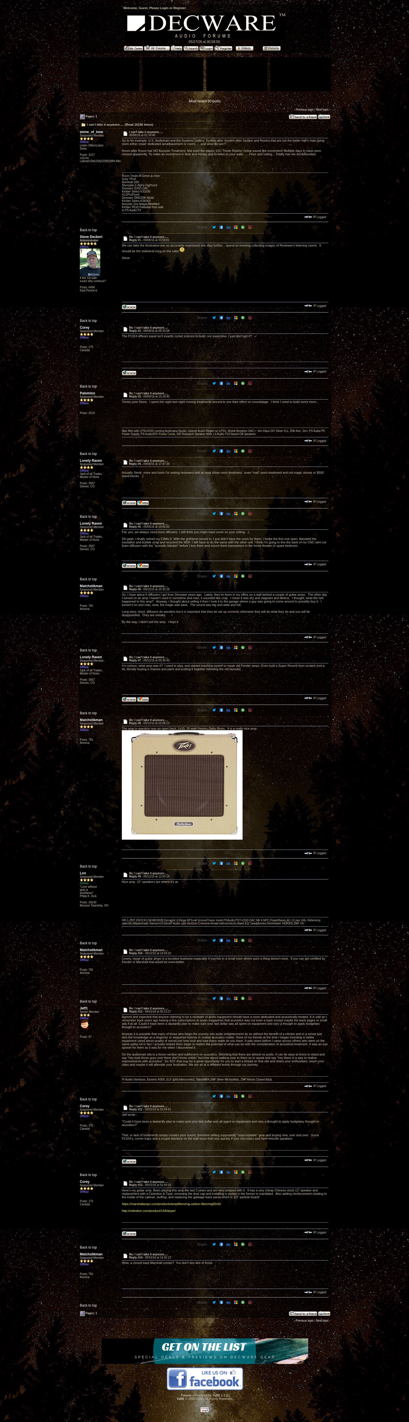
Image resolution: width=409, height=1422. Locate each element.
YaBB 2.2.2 (220, 1395)
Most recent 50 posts (204, 101)
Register (179, 8)
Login (164, 8)
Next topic (322, 109)
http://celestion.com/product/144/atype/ (149, 1210)
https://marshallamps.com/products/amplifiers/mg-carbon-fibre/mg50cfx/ (171, 1204)
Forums (186, 1395)
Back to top (88, 230)
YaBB (180, 1398)
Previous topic (305, 109)
